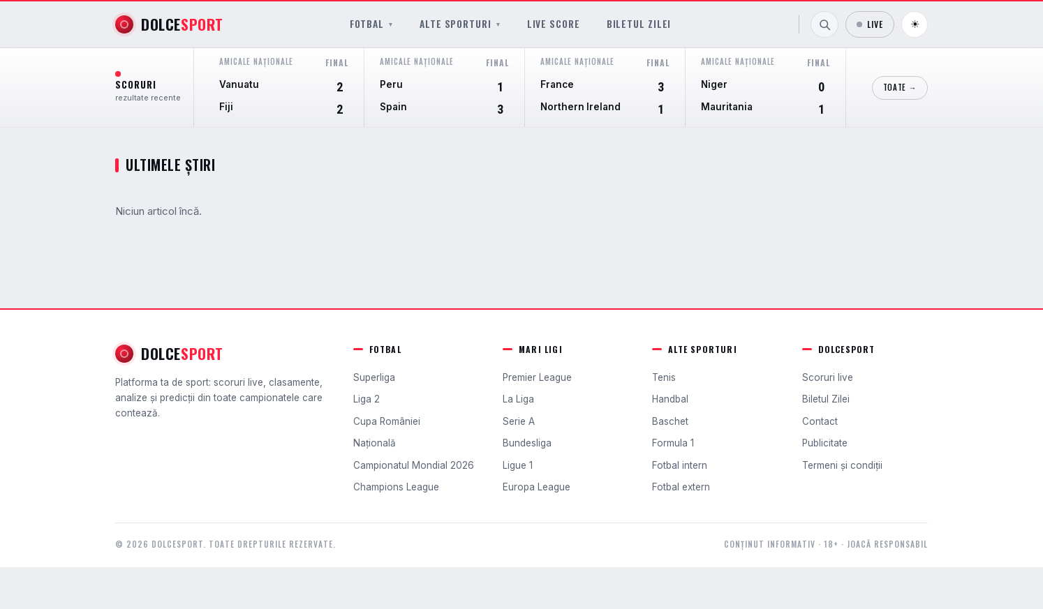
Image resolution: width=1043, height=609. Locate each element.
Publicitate (825, 443)
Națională (374, 443)
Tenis (664, 377)
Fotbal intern (679, 465)
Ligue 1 (518, 465)
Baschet (670, 421)
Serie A (519, 421)
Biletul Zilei (639, 24)
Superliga (374, 377)
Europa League (536, 487)
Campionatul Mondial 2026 (413, 465)
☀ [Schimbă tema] (914, 24)
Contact (820, 421)
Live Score (553, 24)
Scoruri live (827, 377)
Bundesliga (527, 443)
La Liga (518, 399)
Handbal (670, 399)
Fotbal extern (681, 487)
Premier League (537, 377)
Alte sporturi (460, 24)
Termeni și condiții (842, 465)
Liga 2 (366, 399)
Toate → (900, 87)
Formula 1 (673, 443)
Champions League (396, 487)
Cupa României (386, 421)
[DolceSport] (169, 24)
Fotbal (371, 24)
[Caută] (824, 24)
